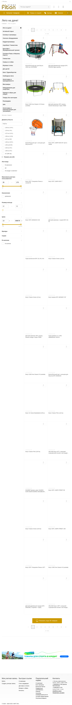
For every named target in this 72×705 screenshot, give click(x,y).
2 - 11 (47, 33)
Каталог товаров (12, 13)
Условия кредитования (42, 696)
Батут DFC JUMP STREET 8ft (56, 490)
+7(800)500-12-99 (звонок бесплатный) (60, 685)
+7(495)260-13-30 (57, 687)
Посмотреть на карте (58, 692)
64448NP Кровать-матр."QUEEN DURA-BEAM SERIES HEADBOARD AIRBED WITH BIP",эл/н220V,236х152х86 (35, 490)
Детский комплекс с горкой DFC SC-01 (58, 220)
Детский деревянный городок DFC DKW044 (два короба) (58, 66)
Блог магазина (40, 685)
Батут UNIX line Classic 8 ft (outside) (58, 567)
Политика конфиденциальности (42, 694)
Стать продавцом (24, 683)
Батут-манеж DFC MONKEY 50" (57, 297)
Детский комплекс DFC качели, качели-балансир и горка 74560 (57, 104)
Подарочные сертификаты (39, 689)
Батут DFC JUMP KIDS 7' (55, 181)
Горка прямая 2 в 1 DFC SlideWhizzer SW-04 (55, 336)
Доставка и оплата (24, 686)
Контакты (21, 690)
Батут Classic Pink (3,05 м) (32, 451)
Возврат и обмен (23, 688)
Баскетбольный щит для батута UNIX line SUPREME (34, 66)
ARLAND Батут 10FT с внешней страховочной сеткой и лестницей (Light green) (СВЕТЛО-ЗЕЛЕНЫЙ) (58, 606)
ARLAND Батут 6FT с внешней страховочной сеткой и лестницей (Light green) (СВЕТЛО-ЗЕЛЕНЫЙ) (58, 452)
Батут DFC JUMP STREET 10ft (56, 528)
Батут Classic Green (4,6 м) (32, 297)
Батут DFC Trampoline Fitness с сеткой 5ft (34, 182)
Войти (3, 681)
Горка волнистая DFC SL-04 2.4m (34, 258)
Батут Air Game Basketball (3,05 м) (35, 413)
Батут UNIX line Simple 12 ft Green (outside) (34, 104)
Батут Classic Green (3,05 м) (33, 528)
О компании (22, 681)
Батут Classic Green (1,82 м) (56, 258)
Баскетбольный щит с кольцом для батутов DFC (35, 143)
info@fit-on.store (57, 691)
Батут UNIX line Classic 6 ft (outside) (35, 374)
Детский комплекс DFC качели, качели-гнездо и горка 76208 (34, 336)
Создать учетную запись (8, 683)
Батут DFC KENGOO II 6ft (32, 220)
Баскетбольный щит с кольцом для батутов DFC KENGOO (58, 375)
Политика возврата (41, 698)
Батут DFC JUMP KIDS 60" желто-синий (57, 143)
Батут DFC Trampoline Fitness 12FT (35, 567)
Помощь (38, 691)
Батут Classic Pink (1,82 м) (55, 413)
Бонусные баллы (40, 686)
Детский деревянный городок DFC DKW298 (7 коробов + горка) (35, 606)
